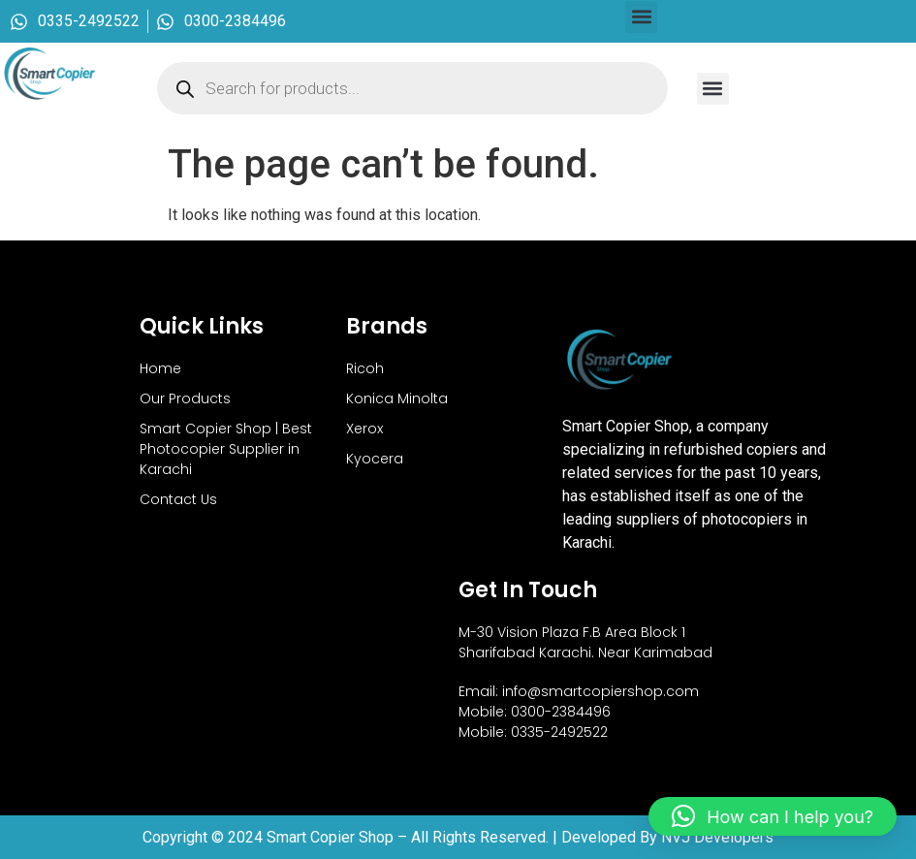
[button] (641, 17)
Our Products (185, 398)
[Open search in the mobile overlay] (412, 88)
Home (160, 368)
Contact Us (178, 499)
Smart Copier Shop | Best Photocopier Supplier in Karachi (226, 449)
